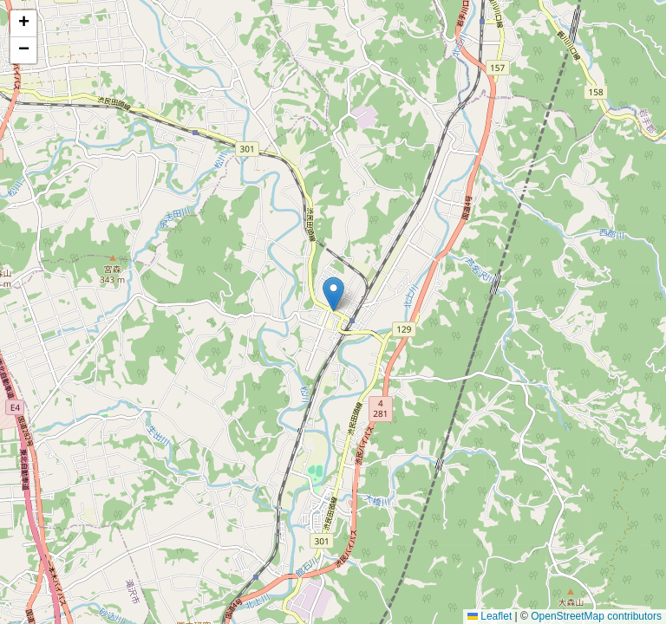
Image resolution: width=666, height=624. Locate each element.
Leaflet (489, 616)
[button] (333, 294)
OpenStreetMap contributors (596, 616)
